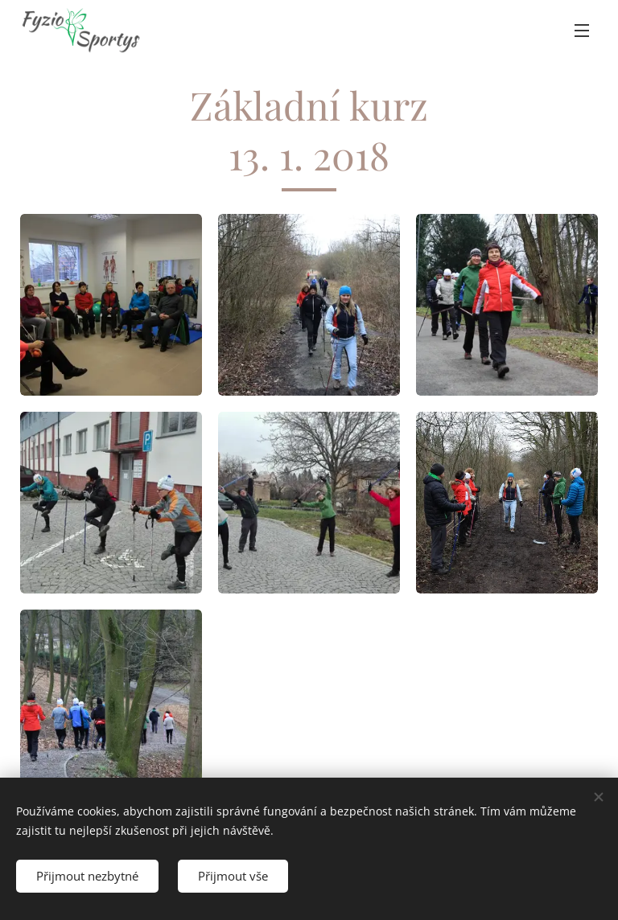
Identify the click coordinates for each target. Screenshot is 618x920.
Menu (582, 30)
